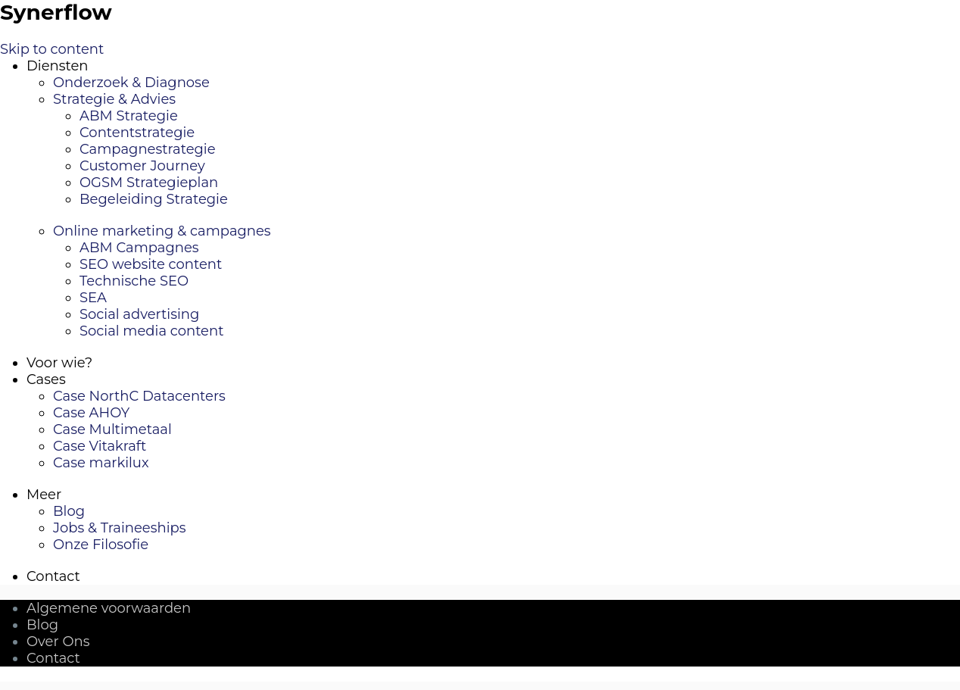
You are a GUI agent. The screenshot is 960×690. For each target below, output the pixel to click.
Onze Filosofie (100, 544)
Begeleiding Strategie (153, 199)
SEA (93, 297)
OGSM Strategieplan (148, 182)
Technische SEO (134, 281)
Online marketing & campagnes (162, 231)
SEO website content (150, 264)
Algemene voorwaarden (108, 608)
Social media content (151, 331)
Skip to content (52, 49)
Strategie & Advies (114, 99)
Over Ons (57, 641)
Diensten (57, 66)
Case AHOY (91, 412)
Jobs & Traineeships (119, 528)
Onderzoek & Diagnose (131, 82)
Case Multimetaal (112, 429)
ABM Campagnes (139, 247)
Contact (53, 576)
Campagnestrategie (147, 149)
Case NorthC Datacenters (139, 396)
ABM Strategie (128, 116)
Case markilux (101, 462)
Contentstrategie (137, 132)
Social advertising (139, 314)
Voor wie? (59, 362)
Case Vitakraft (99, 446)
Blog (69, 511)
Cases (46, 379)
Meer (43, 494)
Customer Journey (142, 166)
